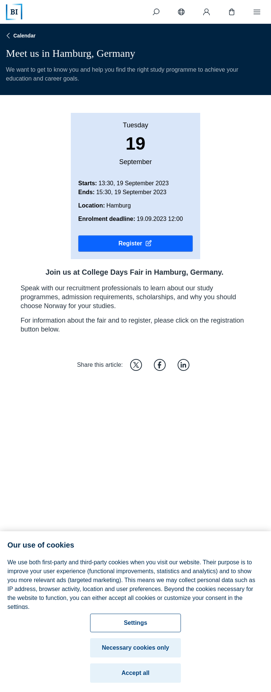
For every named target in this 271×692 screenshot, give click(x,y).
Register (135, 243)
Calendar (20, 35)
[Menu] (257, 12)
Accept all (136, 676)
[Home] (14, 12)
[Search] (156, 12)
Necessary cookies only (135, 650)
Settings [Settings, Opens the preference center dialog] (135, 626)
